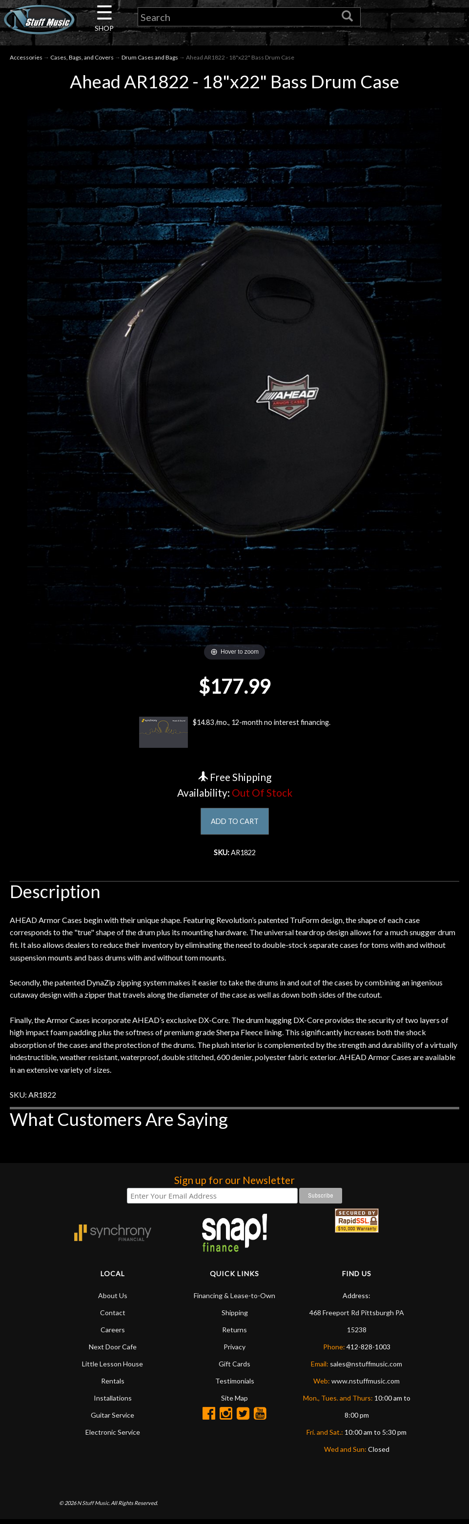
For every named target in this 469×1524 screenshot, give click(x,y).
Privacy (234, 1351)
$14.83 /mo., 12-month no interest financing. (234, 734)
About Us (112, 1300)
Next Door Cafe (113, 1351)
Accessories (26, 59)
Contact (112, 1317)
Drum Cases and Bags (150, 59)
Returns (234, 1334)
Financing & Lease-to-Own (234, 1300)
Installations (113, 1402)
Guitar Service (112, 1419)
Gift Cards (234, 1368)
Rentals (112, 1385)
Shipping (235, 1317)
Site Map (234, 1402)
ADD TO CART (234, 823)
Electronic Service (112, 1436)
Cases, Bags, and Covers (82, 59)
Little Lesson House (112, 1368)
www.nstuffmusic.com (365, 1385)
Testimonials (234, 1385)
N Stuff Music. (93, 1507)
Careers (113, 1334)
